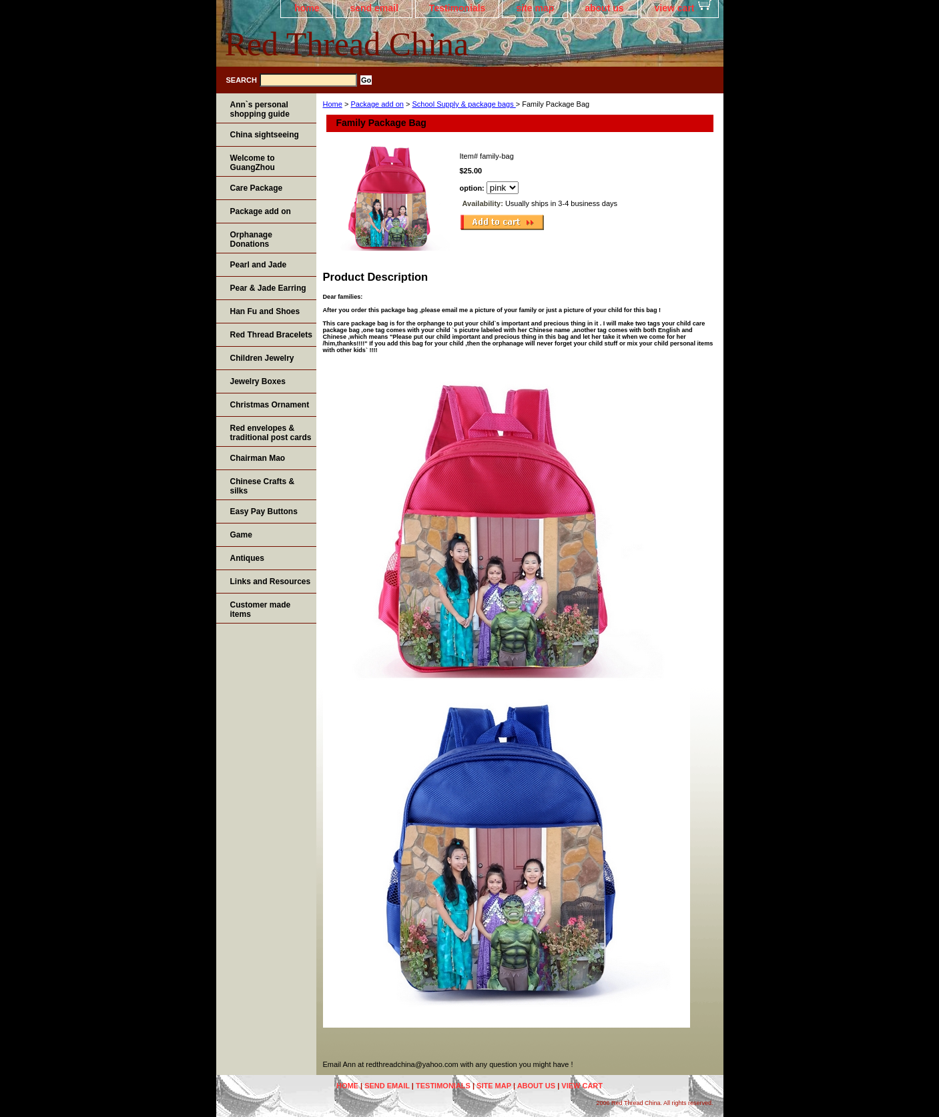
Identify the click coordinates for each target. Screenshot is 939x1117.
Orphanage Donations (251, 239)
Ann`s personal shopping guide (260, 109)
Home (332, 104)
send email (374, 8)
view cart (675, 8)
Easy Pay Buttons (264, 511)
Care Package (256, 188)
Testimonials (457, 8)
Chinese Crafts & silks (262, 486)
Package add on (377, 104)
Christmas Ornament (270, 404)
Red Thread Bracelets (271, 334)
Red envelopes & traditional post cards (271, 432)
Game (241, 534)
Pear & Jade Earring (268, 288)
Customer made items (260, 609)
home (306, 8)
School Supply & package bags (463, 104)
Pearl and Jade (258, 264)
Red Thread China (347, 44)
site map (535, 8)
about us (604, 8)
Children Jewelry (262, 358)
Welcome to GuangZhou (252, 162)
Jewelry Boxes (258, 381)
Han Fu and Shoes (265, 311)
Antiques (247, 558)
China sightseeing (264, 134)
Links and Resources (270, 581)
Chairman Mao (258, 458)
